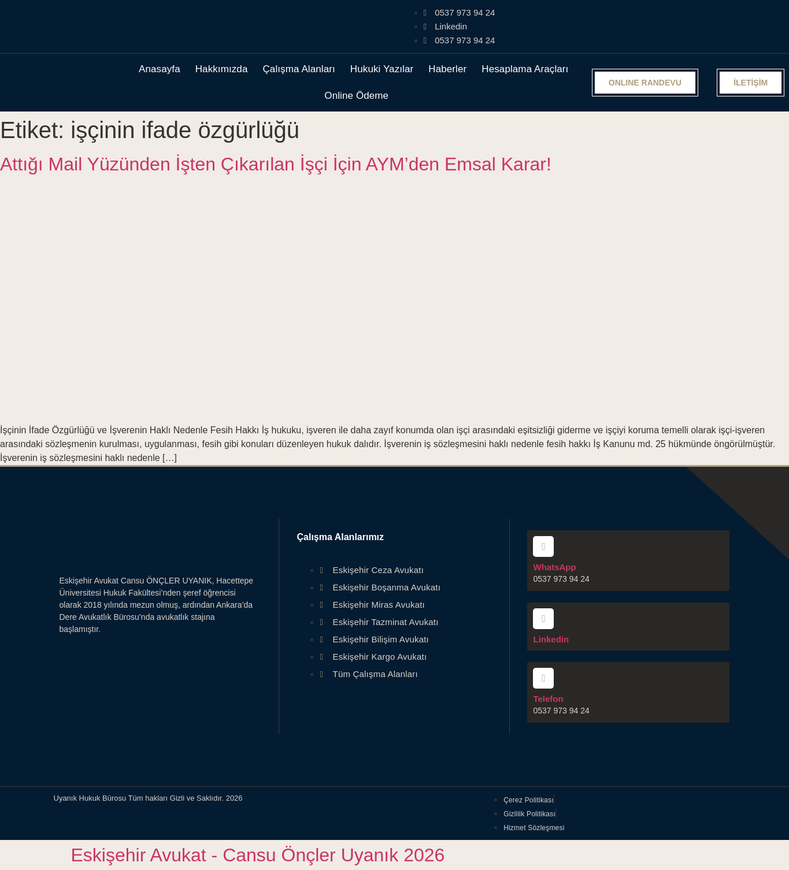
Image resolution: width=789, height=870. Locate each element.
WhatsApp (554, 567)
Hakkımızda (221, 69)
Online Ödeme (356, 95)
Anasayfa (159, 69)
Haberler (447, 69)
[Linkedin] (543, 618)
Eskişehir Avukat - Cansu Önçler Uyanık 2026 (258, 855)
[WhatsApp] (543, 546)
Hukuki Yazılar (381, 69)
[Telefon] (543, 678)
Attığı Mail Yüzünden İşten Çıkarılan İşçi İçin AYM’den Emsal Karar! (275, 164)
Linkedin (551, 639)
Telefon (548, 699)
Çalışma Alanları (298, 69)
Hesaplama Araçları (524, 69)
